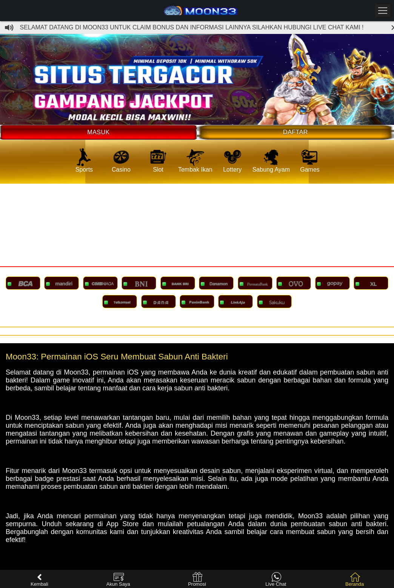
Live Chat (275, 579)
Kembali (39, 579)
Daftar (295, 132)
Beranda (354, 579)
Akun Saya (118, 579)
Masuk (98, 132)
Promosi (197, 579)
